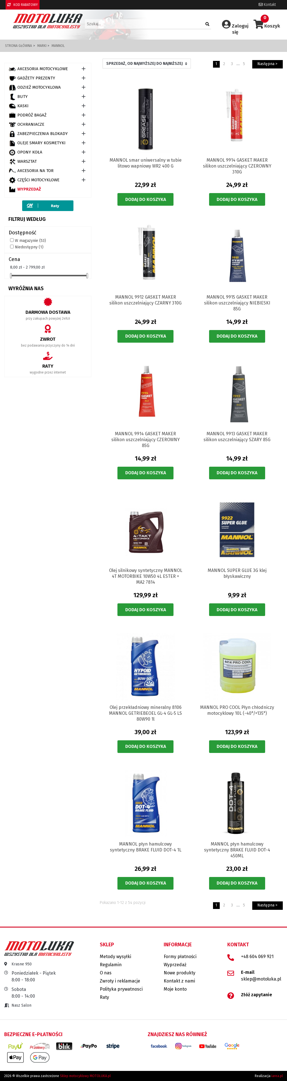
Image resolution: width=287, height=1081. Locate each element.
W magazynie (30, 240)
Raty (104, 997)
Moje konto (175, 989)
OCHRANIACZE (26, 124)
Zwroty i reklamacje (120, 981)
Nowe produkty (179, 972)
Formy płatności (180, 956)
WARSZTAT (23, 161)
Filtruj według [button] (27, 219)
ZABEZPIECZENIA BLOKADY (38, 134)
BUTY (18, 96)
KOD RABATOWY (22, 5)
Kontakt (267, 4)
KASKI (19, 106)
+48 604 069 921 (257, 956)
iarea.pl (277, 1076)
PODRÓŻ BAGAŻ (28, 115)
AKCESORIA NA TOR (31, 171)
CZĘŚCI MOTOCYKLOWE (34, 180)
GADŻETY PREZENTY (32, 78)
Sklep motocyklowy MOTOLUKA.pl (85, 1076)
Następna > (267, 63)
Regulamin (111, 964)
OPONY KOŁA (25, 152)
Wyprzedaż (25, 189)
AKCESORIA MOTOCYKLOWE (38, 69)
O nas (106, 972)
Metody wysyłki (115, 956)
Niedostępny (29, 247)
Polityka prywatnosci (121, 989)
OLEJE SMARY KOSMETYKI (37, 143)
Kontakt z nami (179, 981)
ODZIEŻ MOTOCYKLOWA (35, 87)
